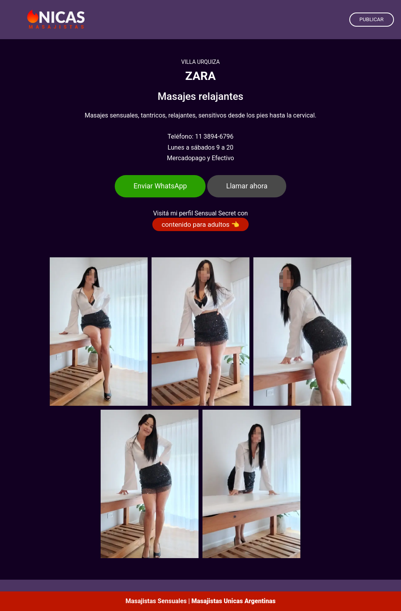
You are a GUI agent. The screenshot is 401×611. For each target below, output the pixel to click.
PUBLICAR (371, 19)
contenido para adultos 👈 (201, 224)
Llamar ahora (246, 186)
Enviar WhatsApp (160, 186)
